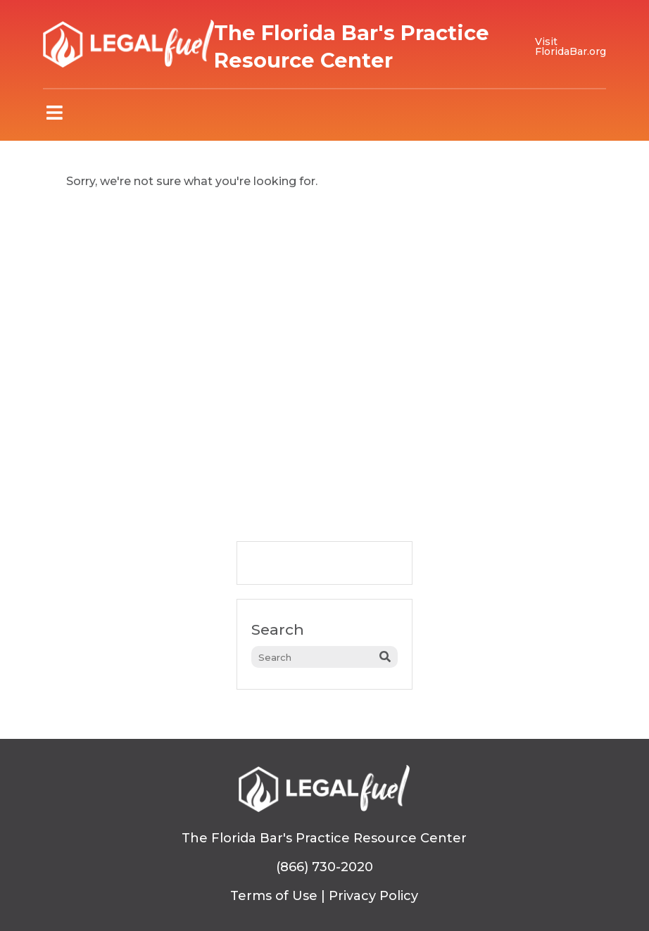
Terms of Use (273, 896)
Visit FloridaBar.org (570, 46)
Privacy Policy (373, 896)
